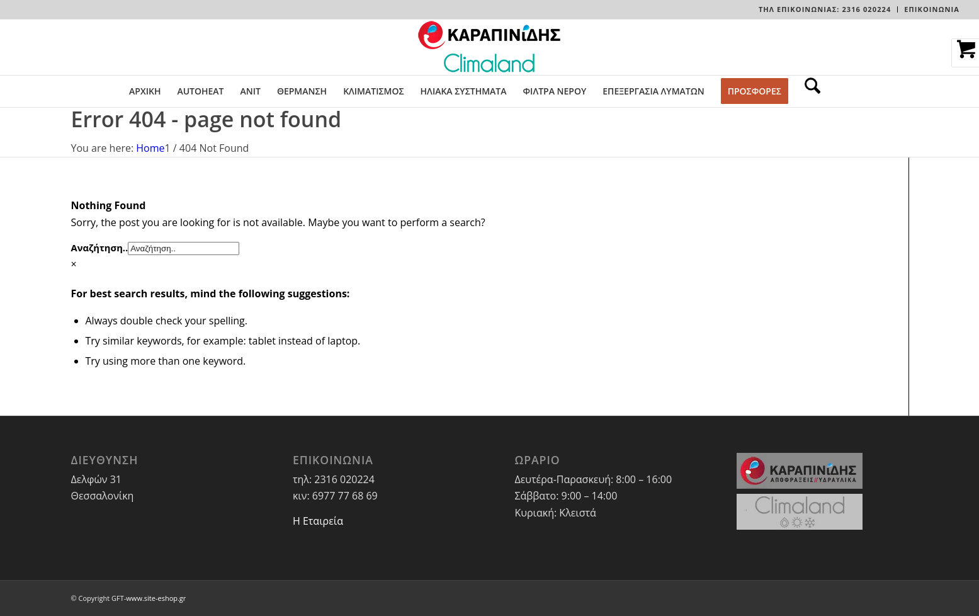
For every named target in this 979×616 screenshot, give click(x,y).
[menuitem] (825, 9)
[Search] (808, 91)
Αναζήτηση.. (99, 247)
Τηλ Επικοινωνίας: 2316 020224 (825, 9)
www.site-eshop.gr (156, 598)
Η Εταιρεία (318, 521)
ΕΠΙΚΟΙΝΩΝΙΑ (931, 9)
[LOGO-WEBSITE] (489, 47)
